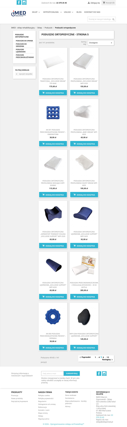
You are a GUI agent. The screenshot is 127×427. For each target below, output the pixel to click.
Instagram (24, 2)
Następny (107, 359)
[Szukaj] (102, 19)
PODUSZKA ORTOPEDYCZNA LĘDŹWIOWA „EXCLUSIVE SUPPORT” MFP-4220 (53, 285)
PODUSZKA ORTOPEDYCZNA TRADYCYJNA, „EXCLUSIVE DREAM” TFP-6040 (53, 81)
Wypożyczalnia (43, 419)
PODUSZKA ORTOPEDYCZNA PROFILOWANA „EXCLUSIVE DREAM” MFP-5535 (84, 81)
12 (108, 357)
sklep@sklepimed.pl (104, 422)
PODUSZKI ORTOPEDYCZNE (22, 35)
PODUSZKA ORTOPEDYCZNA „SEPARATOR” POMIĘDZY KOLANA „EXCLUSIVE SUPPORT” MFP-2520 (53, 234)
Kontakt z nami (43, 410)
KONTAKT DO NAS (92, 12)
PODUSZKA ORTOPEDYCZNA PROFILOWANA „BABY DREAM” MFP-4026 (84, 132)
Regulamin (42, 401)
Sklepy (40, 416)
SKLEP (36, 12)
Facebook (19, 2)
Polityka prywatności (45, 398)
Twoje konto (71, 392)
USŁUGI (69, 12)
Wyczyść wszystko (24, 74)
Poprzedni (85, 357)
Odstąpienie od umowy (47, 404)
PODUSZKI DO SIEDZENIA (21, 45)
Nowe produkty (17, 398)
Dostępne (101, 42)
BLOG (79, 12)
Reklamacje (42, 407)
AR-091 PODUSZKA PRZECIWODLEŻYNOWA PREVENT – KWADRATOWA (53, 132)
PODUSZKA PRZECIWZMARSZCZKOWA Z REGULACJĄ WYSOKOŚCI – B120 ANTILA (84, 285)
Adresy (67, 406)
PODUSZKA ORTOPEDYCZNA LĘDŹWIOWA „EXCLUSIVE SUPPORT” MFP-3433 (84, 234)
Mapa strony (43, 413)
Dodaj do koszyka (53, 92)
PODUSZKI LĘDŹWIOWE (21, 50)
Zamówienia (69, 398)
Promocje (14, 395)
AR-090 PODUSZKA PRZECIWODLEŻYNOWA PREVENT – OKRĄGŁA (53, 336)
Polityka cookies (44, 395)
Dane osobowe (70, 395)
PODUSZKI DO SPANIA (24, 41)
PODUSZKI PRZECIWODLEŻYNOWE (24, 56)
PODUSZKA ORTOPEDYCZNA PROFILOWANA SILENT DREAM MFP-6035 (84, 183)
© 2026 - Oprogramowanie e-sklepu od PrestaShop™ (63, 424)
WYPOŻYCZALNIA (51, 12)
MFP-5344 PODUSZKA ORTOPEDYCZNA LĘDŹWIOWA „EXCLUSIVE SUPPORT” (84, 335)
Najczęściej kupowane (19, 401)
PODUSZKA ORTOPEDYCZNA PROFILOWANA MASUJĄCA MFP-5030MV (53, 183)
